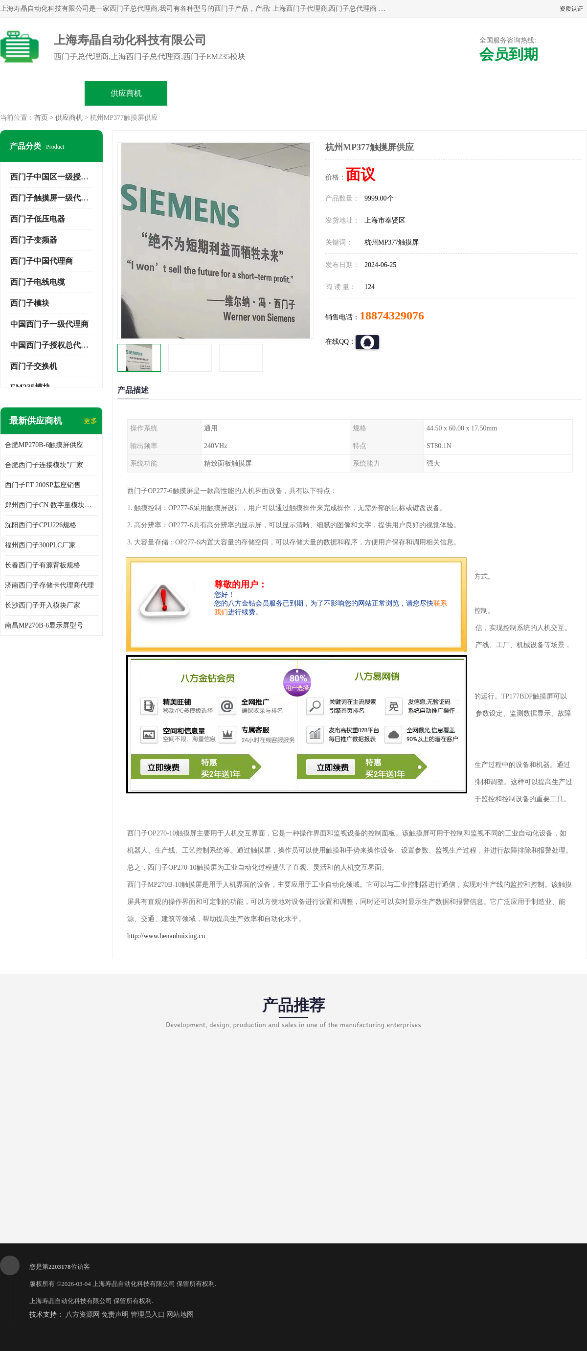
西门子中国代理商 (41, 261)
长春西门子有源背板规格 (42, 565)
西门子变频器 (33, 240)
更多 (90, 421)
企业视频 (210, 93)
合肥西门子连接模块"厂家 (44, 465)
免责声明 (115, 1314)
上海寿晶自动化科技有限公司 (133, 1283)
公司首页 (42, 93)
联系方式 (544, 93)
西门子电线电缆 (37, 282)
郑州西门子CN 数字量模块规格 (51, 505)
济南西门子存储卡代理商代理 (49, 585)
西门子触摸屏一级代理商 (53, 198)
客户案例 (460, 93)
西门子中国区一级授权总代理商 (65, 177)
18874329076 (392, 315)
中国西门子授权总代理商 (53, 345)
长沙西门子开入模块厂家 (42, 605)
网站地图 (180, 1314)
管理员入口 (148, 1314)
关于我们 (293, 93)
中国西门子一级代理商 (49, 324)
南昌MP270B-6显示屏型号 (44, 625)
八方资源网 (83, 1314)
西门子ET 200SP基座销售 (43, 485)
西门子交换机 (33, 366)
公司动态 (377, 93)
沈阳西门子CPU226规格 (40, 525)
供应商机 (126, 93)
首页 (41, 117)
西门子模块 (29, 303)
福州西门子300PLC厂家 (40, 545)
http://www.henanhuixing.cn (166, 936)
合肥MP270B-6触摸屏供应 (44, 445)
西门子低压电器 (37, 219)
